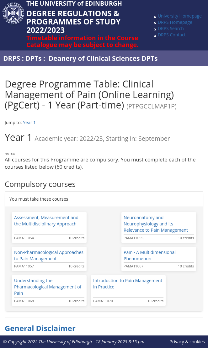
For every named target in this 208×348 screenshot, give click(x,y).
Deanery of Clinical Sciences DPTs (103, 58)
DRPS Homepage (175, 22)
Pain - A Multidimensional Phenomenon (150, 255)
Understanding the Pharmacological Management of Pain (48, 286)
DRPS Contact (172, 35)
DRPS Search (171, 28)
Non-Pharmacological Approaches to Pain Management (48, 255)
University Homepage (180, 16)
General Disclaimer (40, 328)
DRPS (11, 58)
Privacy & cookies (187, 342)
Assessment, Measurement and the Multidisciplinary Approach (46, 220)
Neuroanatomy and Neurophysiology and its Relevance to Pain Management (156, 223)
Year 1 (29, 122)
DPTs (33, 58)
